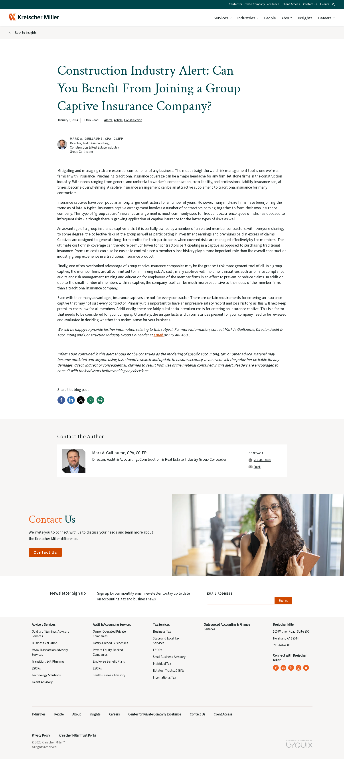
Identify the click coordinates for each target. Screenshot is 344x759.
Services (221, 18)
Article (118, 120)
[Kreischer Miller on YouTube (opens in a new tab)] (306, 668)
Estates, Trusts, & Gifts (168, 670)
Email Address (220, 594)
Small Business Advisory (109, 675)
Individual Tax (162, 663)
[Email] (91, 403)
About (286, 18)
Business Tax (162, 631)
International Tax (164, 677)
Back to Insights (26, 32)
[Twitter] (81, 403)
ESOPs (36, 668)
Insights (305, 18)
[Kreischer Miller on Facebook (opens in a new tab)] (276, 668)
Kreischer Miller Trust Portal (77, 735)
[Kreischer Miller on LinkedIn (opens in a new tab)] (284, 668)
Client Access (291, 4)
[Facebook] (61, 403)
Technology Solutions (46, 675)
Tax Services (161, 624)
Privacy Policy (41, 735)
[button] (333, 4)
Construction (133, 120)
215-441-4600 (262, 460)
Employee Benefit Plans (109, 661)
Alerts (108, 120)
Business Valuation (44, 643)
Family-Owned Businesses (110, 643)
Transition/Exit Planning (48, 661)
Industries (246, 18)
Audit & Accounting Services (112, 624)
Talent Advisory (42, 682)
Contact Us (310, 4)
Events (324, 4)
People (270, 18)
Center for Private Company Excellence (254, 4)
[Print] (100, 403)
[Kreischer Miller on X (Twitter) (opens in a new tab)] (291, 668)
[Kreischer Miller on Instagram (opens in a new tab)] (299, 668)
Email (159, 335)
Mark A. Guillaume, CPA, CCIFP (96, 139)
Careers (324, 18)
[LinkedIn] (71, 403)
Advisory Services (43, 624)
